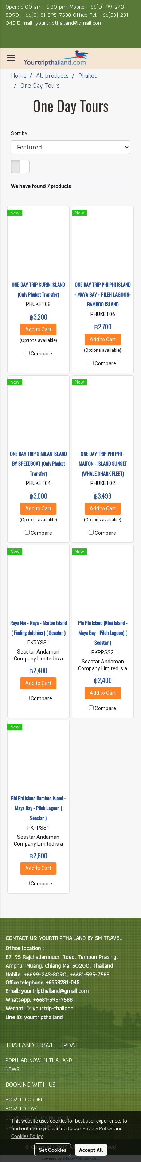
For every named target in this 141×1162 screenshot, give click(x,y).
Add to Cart (38, 329)
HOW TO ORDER (24, 1099)
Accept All (91, 1149)
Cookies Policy (27, 1135)
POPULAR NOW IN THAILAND (38, 1059)
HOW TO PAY (21, 1108)
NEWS (12, 1069)
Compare (41, 354)
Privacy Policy (97, 1128)
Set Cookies (52, 1149)
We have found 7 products (41, 186)
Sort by (21, 133)
